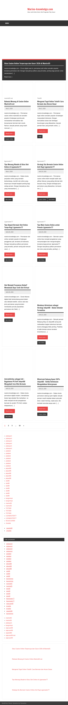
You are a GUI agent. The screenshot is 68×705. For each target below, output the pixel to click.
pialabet (8, 451)
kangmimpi (9, 498)
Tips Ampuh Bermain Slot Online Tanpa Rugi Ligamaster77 (16, 226)
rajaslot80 (9, 528)
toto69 (8, 588)
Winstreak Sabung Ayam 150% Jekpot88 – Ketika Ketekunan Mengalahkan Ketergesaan (48, 382)
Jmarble (8, 523)
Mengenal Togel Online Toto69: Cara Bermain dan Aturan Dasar (50, 102)
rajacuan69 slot (10, 635)
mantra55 (9, 503)
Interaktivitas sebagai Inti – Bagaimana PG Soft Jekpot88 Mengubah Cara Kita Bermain (15, 381)
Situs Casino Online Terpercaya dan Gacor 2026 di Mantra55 (28, 63)
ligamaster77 (10, 598)
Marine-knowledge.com (41, 9)
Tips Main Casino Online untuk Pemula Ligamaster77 (48, 226)
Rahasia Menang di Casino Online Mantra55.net (16, 102)
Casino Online (9, 139)
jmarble (8, 606)
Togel (39, 136)
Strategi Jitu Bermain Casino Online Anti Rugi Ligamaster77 (50, 165)
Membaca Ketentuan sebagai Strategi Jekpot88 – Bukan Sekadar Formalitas (50, 308)
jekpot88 (8, 468)
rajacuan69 (9, 603)
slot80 (8, 481)
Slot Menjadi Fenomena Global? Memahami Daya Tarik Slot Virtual (16, 286)
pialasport (9, 436)
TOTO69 (8, 508)
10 (19, 425)
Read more (7, 77)
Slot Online (8, 199)
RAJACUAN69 (10, 521)
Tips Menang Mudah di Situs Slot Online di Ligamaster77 (16, 165)
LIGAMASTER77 (11, 516)
